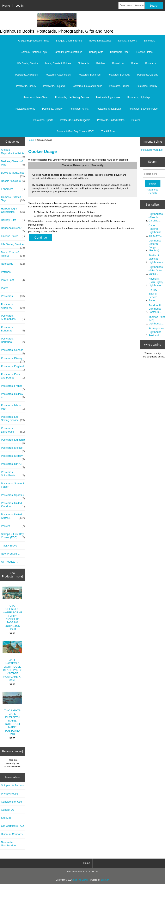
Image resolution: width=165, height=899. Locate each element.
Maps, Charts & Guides (58, 63)
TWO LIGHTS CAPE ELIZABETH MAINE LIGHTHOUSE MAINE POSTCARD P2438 (12, 714)
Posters (136, 120)
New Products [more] (12, 574)
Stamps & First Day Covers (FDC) (75, 131)
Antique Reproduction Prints (33, 40)
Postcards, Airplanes (26, 74)
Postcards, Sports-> (13, 496)
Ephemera (149, 40)
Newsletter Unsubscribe (8, 844)
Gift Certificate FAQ (12, 825)
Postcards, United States (110, 120)
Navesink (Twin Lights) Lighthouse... (156, 282)
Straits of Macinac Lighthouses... (156, 259)
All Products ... (9, 561)
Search (152, 161)
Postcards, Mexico (25, 108)
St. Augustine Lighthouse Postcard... (156, 332)
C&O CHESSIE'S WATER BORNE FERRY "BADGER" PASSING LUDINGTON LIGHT (12, 609)
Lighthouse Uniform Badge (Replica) (154, 245)
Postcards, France (119, 86)
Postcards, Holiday (146, 86)
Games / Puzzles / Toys (34, 52)
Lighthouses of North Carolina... (155, 217)
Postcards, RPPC (79, 108)
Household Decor (119, 52)
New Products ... (10, 553)
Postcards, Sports (43, 120)
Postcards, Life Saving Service (72, 97)
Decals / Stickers (127, 40)
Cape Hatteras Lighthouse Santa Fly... (155, 230)
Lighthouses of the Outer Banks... (155, 270)
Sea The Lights (80, 880)
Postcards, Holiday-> (13, 395)
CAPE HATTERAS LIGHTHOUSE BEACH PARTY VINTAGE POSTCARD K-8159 (12, 661)
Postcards (150, 63)
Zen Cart (105, 880)
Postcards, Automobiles (58, 74)
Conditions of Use (11, 801)
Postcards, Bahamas (89, 74)
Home (6, 5)
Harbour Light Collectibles (68, 52)
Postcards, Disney (26, 86)
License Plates (144, 52)
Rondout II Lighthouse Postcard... (154, 308)
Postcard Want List (152, 149)
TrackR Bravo (108, 131)
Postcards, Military (52, 108)
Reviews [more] (12, 751)
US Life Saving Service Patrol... (153, 295)
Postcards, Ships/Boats (108, 108)
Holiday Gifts (96, 52)
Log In (20, 5)
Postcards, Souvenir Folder (143, 108)
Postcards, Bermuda (119, 74)
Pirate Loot (118, 63)
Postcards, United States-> (13, 516)
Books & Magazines (100, 40)
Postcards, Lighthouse (108, 97)
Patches (100, 63)
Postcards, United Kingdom (75, 120)
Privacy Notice (9, 793)
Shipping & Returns (12, 785)
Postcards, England (54, 86)
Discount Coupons (12, 834)
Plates (134, 63)
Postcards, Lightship (138, 97)
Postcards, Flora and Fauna (87, 86)
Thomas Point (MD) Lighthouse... (156, 320)
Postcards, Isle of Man (36, 97)
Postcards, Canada (147, 74)
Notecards (83, 63)
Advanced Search (153, 191)
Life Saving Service (27, 63)
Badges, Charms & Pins (69, 40)
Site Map (6, 817)
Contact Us (7, 809)
